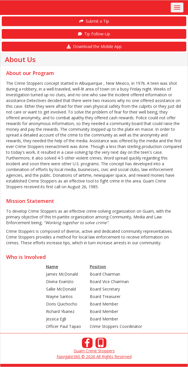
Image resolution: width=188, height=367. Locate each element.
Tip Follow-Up (94, 33)
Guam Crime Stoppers (94, 350)
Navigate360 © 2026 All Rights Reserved (94, 356)
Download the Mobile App (94, 46)
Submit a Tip (94, 21)
